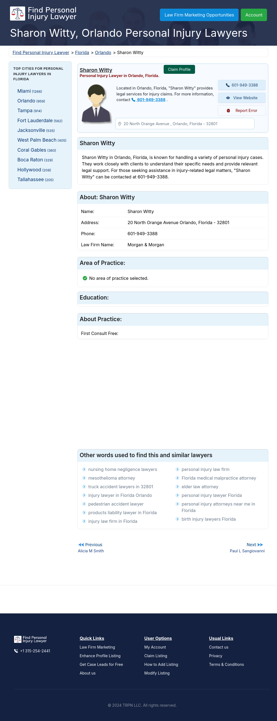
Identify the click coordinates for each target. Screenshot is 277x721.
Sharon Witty (96, 70)
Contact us (219, 647)
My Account (155, 647)
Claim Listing (155, 655)
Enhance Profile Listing (100, 655)
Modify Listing (157, 673)
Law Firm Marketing (97, 647)
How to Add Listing (161, 664)
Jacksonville (36, 130)
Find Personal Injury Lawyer (41, 52)
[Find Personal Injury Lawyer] (43, 14)
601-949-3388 (148, 99)
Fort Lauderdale (39, 120)
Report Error (242, 110)
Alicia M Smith (91, 551)
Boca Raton (35, 159)
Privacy (215, 655)
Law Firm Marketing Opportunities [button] (199, 15)
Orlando (103, 52)
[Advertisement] (40, 274)
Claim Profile (179, 69)
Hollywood (34, 169)
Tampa (29, 110)
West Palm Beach (42, 140)
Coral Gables (36, 150)
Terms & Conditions (226, 664)
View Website (242, 97)
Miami (29, 91)
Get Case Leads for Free (101, 664)
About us (87, 673)
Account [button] (253, 15)
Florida (82, 52)
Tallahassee (35, 179)
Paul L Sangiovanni (247, 551)
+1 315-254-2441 (32, 651)
